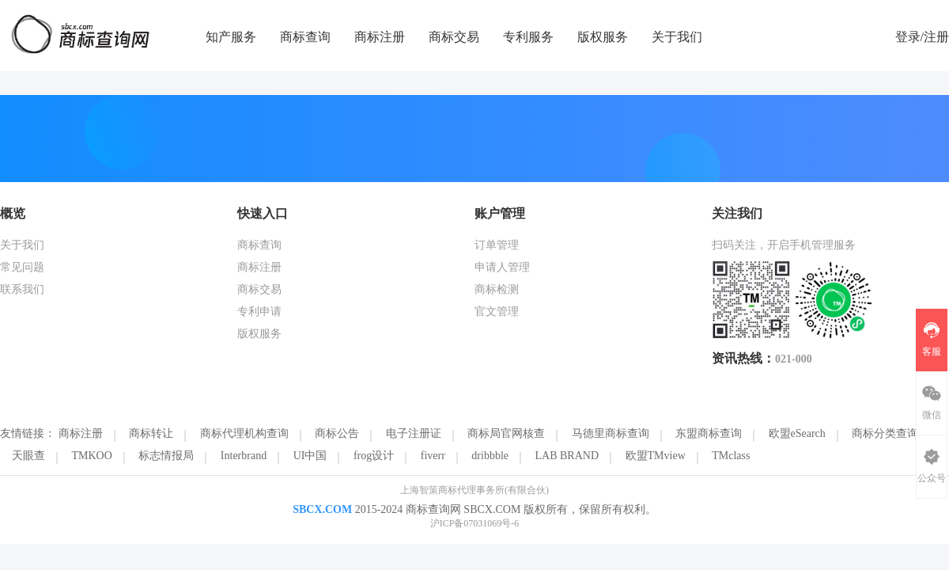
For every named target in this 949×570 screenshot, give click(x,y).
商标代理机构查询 (244, 433)
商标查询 (305, 37)
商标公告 (337, 433)
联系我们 (22, 289)
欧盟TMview (656, 456)
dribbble (490, 456)
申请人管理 (502, 267)
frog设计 (374, 456)
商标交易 (454, 37)
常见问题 (22, 267)
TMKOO (92, 456)
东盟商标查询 (708, 433)
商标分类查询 (885, 433)
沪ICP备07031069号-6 (475, 523)
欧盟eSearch (797, 433)
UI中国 (310, 456)
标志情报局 (166, 456)
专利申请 (259, 311)
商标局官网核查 (506, 433)
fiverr (433, 456)
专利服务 (528, 37)
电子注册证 (413, 433)
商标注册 (379, 37)
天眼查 (28, 456)
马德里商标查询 (610, 433)
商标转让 (151, 433)
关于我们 (677, 37)
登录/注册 (922, 37)
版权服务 (602, 37)
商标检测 (497, 289)
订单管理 (497, 245)
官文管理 (497, 311)
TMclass (731, 456)
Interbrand (244, 456)
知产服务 (231, 37)
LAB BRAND (567, 456)
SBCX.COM (322, 509)
